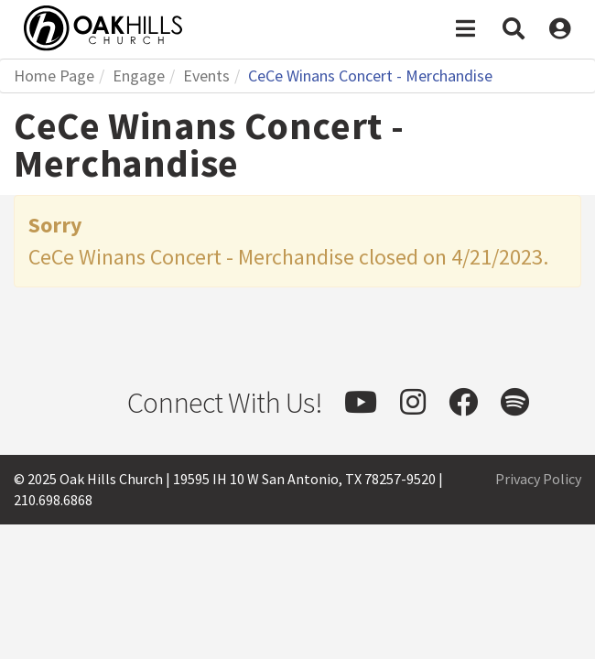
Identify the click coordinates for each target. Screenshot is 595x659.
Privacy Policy (538, 479)
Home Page (54, 75)
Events (206, 75)
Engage (139, 75)
